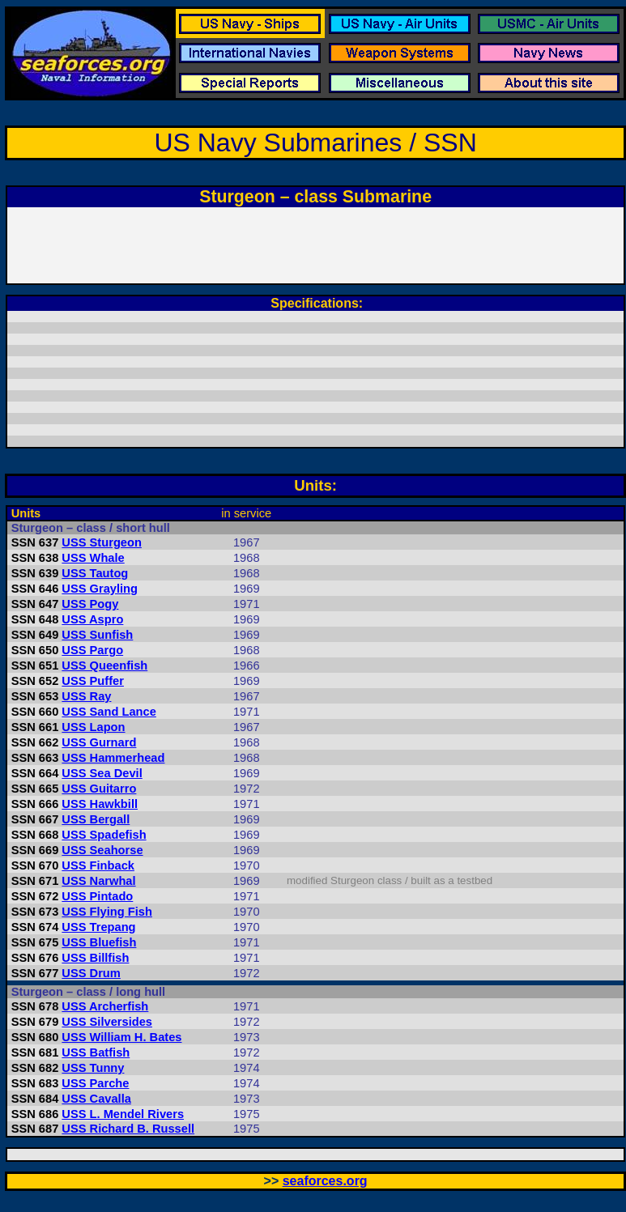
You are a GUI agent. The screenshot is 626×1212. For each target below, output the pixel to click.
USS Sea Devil (102, 773)
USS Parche (95, 1083)
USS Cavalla (96, 1098)
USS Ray (86, 696)
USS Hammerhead (113, 757)
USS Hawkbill (100, 803)
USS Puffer (93, 680)
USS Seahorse (102, 850)
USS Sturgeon (102, 542)
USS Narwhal (98, 880)
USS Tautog (95, 573)
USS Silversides (107, 1021)
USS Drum (91, 973)
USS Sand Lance (108, 711)
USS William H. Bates (121, 1037)
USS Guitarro (99, 788)
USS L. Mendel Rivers (123, 1114)
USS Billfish (95, 957)
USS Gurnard (99, 742)
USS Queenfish (104, 665)
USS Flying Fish (107, 911)
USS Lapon (93, 727)
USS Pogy (90, 603)
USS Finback (98, 865)
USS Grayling (100, 588)
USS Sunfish (97, 634)
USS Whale (93, 557)
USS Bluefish (99, 942)
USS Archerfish (105, 1006)
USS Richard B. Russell (128, 1128)
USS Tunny (93, 1067)
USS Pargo (92, 650)
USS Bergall (96, 819)
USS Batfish (96, 1052)
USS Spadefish (104, 834)
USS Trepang (98, 927)
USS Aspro (92, 619)
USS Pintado (97, 896)
